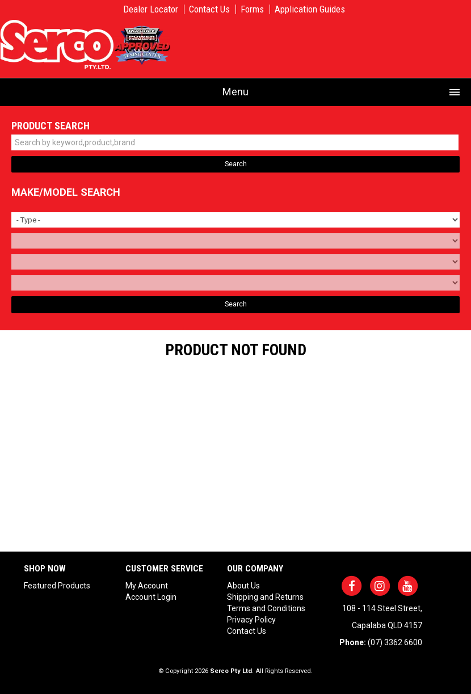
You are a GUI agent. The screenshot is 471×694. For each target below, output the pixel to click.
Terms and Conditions (266, 608)
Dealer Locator (150, 9)
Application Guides (310, 9)
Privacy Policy (251, 619)
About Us (243, 585)
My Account (146, 585)
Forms (252, 9)
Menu (235, 92)
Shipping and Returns (265, 597)
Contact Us (209, 9)
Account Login (150, 597)
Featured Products (57, 585)
